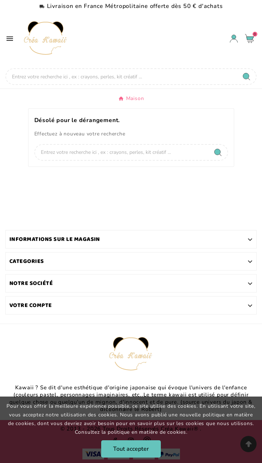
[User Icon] (234, 39)
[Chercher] (121, 76)
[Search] (246, 77)
